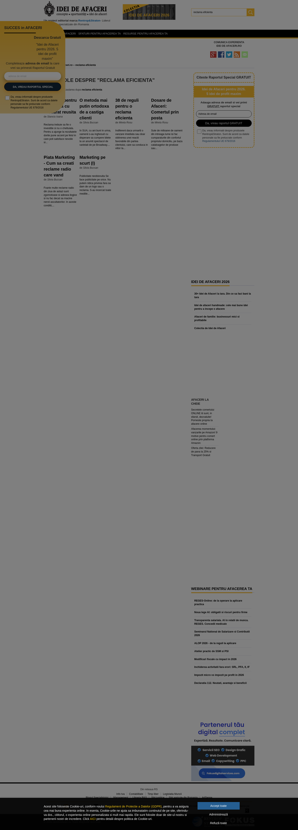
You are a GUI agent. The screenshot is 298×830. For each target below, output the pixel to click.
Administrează (218, 814)
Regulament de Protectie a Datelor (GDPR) (133, 806)
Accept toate (218, 805)
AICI (93, 819)
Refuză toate (218, 823)
